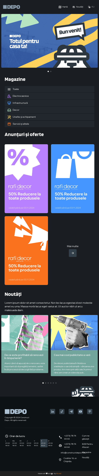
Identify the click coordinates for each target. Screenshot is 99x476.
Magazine (86, 452)
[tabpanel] (49, 41)
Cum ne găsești (85, 437)
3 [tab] (48, 383)
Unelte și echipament (21, 117)
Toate (13, 89)
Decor (13, 110)
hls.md (58, 473)
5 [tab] (53, 383)
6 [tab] (56, 383)
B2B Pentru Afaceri (87, 445)
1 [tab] (48, 71)
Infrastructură (17, 103)
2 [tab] (50, 71)
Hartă (63, 7)
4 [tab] (50, 383)
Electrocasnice (18, 96)
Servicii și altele (18, 124)
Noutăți (77, 7)
